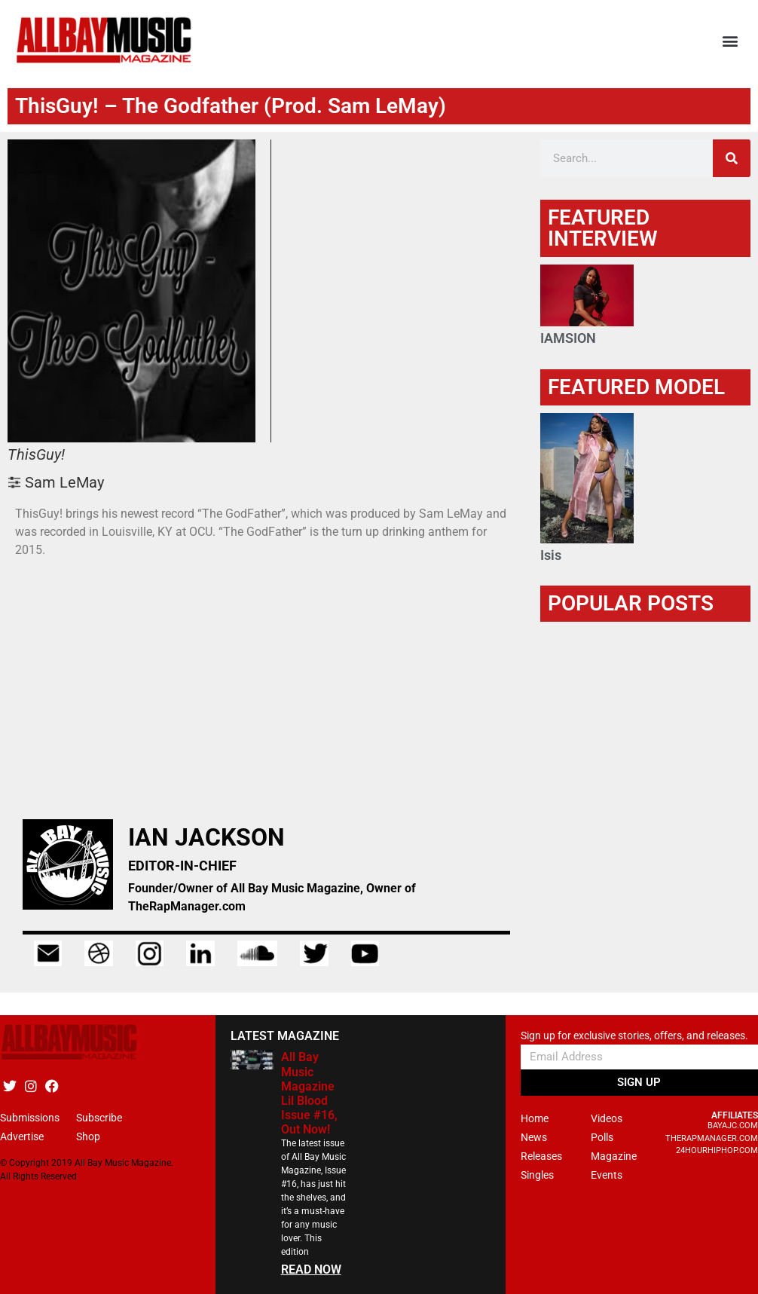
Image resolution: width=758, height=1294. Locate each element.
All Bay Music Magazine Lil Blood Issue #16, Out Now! (309, 1093)
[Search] (731, 158)
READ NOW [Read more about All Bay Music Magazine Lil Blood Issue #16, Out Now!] (311, 1269)
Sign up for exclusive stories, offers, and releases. (634, 1036)
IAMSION (568, 338)
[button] (730, 40)
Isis (550, 555)
